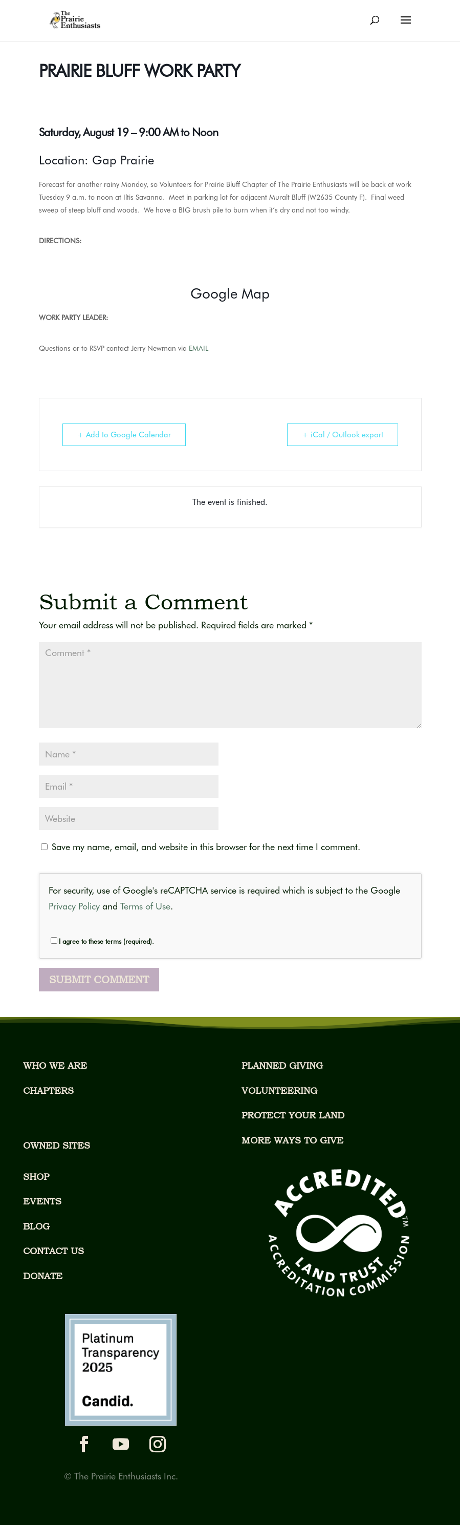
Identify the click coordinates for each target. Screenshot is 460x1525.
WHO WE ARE (55, 1065)
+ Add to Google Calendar (124, 434)
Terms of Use (145, 906)
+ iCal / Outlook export (342, 434)
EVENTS (42, 1201)
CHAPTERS (48, 1090)
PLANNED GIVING (282, 1065)
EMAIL (199, 348)
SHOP (36, 1176)
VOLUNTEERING (279, 1090)
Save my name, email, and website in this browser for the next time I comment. (206, 846)
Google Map (230, 293)
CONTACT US (53, 1250)
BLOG (36, 1226)
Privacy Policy (74, 906)
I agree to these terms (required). (102, 941)
